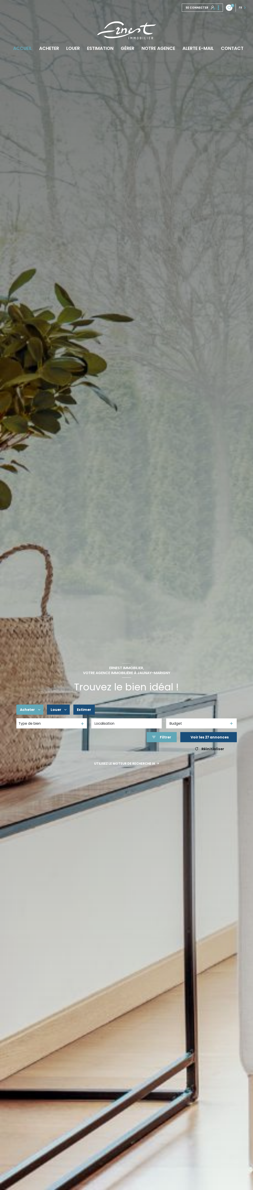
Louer (73, 48)
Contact (232, 48)
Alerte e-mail (198, 48)
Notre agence (158, 48)
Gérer (127, 48)
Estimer (84, 709)
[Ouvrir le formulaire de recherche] (162, 737)
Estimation (100, 48)
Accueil (22, 48)
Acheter (49, 48)
